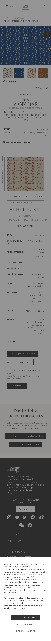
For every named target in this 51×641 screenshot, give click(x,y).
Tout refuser (25, 624)
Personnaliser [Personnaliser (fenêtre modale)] (25, 631)
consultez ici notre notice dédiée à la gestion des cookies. (22, 607)
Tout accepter (25, 617)
